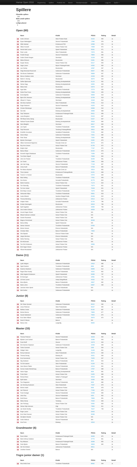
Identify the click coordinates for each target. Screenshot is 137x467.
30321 (93, 355)
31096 (93, 339)
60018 (93, 204)
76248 (93, 188)
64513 (93, 199)
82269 (93, 159)
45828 (93, 444)
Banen (70, 3)
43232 (93, 271)
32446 (93, 345)
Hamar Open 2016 (25, 2)
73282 (93, 137)
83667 (93, 285)
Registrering (41, 3)
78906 (93, 398)
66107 (93, 307)
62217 (93, 63)
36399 (93, 436)
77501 (93, 177)
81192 (93, 309)
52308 (93, 393)
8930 (92, 387)
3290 (92, 347)
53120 (93, 116)
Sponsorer (94, 3)
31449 (93, 350)
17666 (93, 41)
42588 (93, 44)
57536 (93, 167)
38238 (93, 337)
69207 (93, 71)
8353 (92, 395)
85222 (93, 304)
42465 (93, 379)
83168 (93, 196)
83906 (93, 244)
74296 (93, 153)
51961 (93, 60)
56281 (93, 49)
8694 (92, 266)
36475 (93, 79)
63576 (93, 87)
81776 (93, 180)
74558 (93, 92)
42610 (93, 422)
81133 (93, 81)
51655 (93, 374)
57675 (93, 175)
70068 (93, 156)
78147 (93, 409)
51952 (93, 140)
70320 (93, 401)
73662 (93, 406)
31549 (93, 100)
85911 (93, 447)
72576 (93, 52)
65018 (93, 377)
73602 (93, 231)
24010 (93, 263)
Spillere (51, 3)
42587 (93, 68)
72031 (93, 135)
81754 (93, 201)
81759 (93, 145)
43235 (93, 105)
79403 (93, 315)
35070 (93, 317)
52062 (93, 403)
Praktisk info (61, 3)
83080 (93, 207)
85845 (93, 323)
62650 (93, 84)
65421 (93, 113)
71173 (93, 183)
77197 (93, 148)
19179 (93, 342)
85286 (93, 414)
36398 (93, 441)
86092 (93, 463)
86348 (93, 220)
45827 (93, 282)
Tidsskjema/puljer (81, 3)
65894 (93, 127)
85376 (93, 143)
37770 (93, 439)
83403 (93, 411)
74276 (93, 191)
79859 (93, 312)
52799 (93, 97)
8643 (92, 361)
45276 (93, 353)
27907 (93, 369)
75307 (93, 385)
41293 (93, 363)
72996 (93, 161)
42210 (93, 366)
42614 (93, 169)
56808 (93, 73)
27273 (93, 89)
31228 (93, 57)
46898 (93, 111)
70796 (93, 103)
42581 (93, 277)
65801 (93, 193)
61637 (93, 119)
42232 (93, 39)
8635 (92, 382)
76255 (93, 358)
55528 (93, 121)
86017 (93, 124)
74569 (93, 47)
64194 (93, 151)
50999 (93, 108)
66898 (93, 269)
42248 (93, 76)
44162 (93, 279)
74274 (93, 185)
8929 (92, 371)
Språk (116, 3)
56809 (93, 95)
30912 (93, 129)
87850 (93, 225)
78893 (93, 55)
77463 (93, 390)
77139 (93, 164)
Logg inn (108, 3)
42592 (93, 65)
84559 (93, 209)
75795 (93, 132)
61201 (93, 172)
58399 (93, 274)
